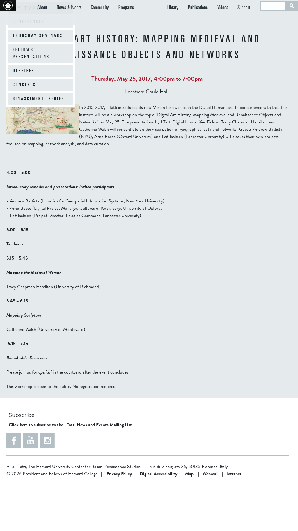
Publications (210, 8)
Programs (113, 8)
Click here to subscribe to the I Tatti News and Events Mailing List (70, 471)
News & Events (64, 8)
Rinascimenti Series (39, 145)
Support (248, 8)
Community (91, 8)
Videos (231, 8)
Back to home (8, 5)
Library (189, 8)
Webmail (211, 520)
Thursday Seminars (38, 82)
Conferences (29, 68)
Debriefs (24, 117)
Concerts (24, 131)
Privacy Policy (119, 520)
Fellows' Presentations (31, 100)
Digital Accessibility (158, 520)
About (42, 8)
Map (189, 520)
